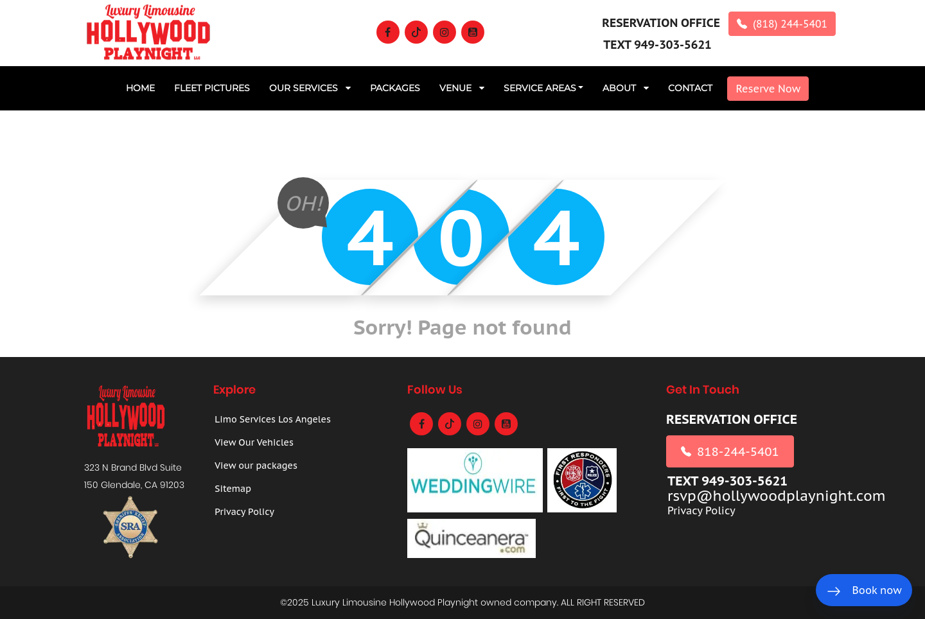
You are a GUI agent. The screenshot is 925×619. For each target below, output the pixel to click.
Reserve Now (768, 88)
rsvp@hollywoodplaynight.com (776, 496)
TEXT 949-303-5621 (657, 44)
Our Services (310, 88)
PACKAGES (395, 88)
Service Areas (540, 88)
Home (140, 88)
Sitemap (233, 488)
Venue (461, 88)
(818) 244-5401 (782, 23)
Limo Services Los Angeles (273, 419)
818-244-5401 (730, 451)
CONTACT (690, 88)
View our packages (256, 465)
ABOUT (626, 88)
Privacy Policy (244, 512)
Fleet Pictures (212, 88)
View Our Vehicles (254, 442)
